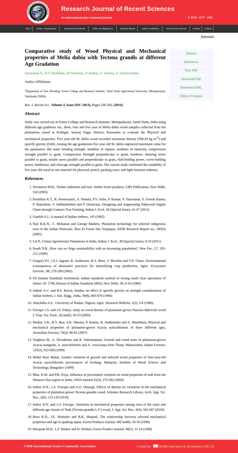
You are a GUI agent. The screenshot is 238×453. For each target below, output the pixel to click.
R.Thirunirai (75, 73)
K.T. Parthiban (54, 73)
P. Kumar (91, 73)
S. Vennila (107, 73)
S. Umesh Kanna (127, 73)
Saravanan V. (34, 73)
